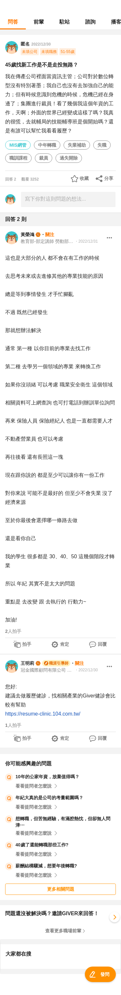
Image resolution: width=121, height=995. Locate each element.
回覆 (102, 644)
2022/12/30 (41, 44)
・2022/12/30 (86, 670)
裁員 (43, 158)
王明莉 (27, 663)
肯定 (64, 644)
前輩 (39, 22)
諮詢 (90, 22)
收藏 (84, 178)
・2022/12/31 (86, 241)
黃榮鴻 (27, 234)
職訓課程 (18, 158)
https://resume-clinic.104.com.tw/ (42, 714)
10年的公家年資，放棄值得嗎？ (47, 776)
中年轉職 (47, 145)
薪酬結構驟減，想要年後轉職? (46, 865)
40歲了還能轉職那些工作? (41, 844)
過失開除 (69, 158)
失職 (101, 145)
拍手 (26, 644)
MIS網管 (17, 145)
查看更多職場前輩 (63, 930)
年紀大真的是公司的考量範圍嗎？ (49, 797)
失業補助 (77, 145)
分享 (108, 178)
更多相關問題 (60, 889)
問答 (13, 22)
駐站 (64, 22)
